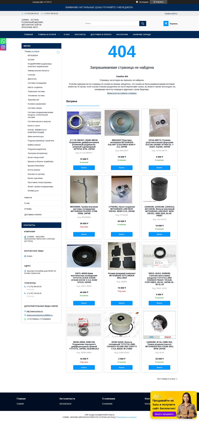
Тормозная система (36, 91)
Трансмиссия (33, 100)
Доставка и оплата (101, 34)
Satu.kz (111, 415)
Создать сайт (37, 2)
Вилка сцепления (35, 178)
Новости (28, 197)
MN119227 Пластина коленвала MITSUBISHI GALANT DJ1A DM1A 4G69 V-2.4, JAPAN (122, 143)
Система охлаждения (37, 83)
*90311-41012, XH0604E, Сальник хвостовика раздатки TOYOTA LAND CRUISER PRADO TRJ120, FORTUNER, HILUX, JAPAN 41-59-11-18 (159, 279)
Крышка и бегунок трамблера (40, 161)
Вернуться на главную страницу (122, 93)
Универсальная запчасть (38, 71)
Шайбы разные (34, 145)
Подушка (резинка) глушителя (41, 141)
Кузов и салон (34, 126)
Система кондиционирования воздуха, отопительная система (40, 114)
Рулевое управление (37, 104)
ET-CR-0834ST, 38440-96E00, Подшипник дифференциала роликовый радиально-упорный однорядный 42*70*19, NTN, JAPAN (84, 144)
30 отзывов (143, 2)
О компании (107, 403)
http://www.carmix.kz (35, 311)
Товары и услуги (47, 34)
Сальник (31, 75)
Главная (28, 34)
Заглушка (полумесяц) (37, 153)
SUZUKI (31, 60)
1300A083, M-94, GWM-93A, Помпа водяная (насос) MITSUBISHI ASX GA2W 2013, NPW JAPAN (159, 345)
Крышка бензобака (36, 166)
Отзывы (28, 209)
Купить (84, 168)
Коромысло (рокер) (36, 174)
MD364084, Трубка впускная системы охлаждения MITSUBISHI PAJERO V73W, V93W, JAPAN (84, 210)
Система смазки (35, 108)
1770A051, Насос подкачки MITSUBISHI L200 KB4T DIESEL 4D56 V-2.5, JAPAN (122, 209)
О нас (67, 34)
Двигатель (32, 79)
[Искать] (142, 23)
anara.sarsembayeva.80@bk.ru (40, 315)
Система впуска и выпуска (39, 121)
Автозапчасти (65, 403)
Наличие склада (142, 34)
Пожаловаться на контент (126, 417)
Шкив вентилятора (36, 136)
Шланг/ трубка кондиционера (40, 186)
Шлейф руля (33, 191)
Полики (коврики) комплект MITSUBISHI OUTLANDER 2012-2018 (122, 275)
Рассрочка (122, 34)
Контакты (80, 34)
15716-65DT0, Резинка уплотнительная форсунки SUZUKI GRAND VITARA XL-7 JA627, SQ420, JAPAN (159, 143)
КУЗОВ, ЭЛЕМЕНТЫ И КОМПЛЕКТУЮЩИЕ (37, 131)
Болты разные (34, 170)
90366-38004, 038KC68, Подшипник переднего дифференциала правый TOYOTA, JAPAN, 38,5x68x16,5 (84, 345)
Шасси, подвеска (35, 87)
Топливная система (36, 96)
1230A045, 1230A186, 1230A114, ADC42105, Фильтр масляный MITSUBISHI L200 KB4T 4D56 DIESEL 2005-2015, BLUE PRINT (160, 211)
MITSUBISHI (33, 55)
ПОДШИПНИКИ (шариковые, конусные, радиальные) (40, 65)
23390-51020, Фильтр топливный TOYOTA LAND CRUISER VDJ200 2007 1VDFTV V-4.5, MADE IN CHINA (122, 345)
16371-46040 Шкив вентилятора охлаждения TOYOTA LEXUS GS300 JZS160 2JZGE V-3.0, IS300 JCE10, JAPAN (84, 277)
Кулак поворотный (36, 157)
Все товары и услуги (166, 379)
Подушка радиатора (37, 149)
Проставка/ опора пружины (40, 182)
